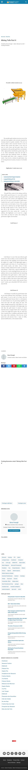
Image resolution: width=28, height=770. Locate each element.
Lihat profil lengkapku (14, 530)
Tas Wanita (5, 678)
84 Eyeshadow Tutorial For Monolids (16, 596)
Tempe (3, 578)
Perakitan (4, 568)
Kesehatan (13, 560)
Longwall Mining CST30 (9, 179)
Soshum (16, 576)
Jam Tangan (5, 691)
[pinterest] (14, 365)
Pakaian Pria (5, 668)
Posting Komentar (5, 45)
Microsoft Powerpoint (16, 565)
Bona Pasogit (14, 522)
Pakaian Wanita (6, 681)
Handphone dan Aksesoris (9, 673)
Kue (3, 562)
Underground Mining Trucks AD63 (12, 181)
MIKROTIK (14, 562)
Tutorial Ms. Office (6, 581)
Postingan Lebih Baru (7, 503)
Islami (18, 557)
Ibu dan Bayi (5, 701)
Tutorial (15, 578)
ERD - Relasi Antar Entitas (14, 603)
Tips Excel (9, 578)
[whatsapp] (19, 365)
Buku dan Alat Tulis (7, 709)
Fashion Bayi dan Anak (8, 704)
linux (22, 584)
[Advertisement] (14, 20)
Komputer (20, 560)
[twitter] (8, 365)
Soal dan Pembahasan (7, 576)
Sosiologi (22, 576)
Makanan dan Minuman (8, 683)
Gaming (10, 557)
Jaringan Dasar (5, 560)
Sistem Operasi (16, 570)
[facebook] (3, 365)
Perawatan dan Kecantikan (9, 696)
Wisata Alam (15, 581)
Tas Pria (4, 688)
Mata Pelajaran (5, 565)
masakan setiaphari (15, 586)
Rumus (3, 570)
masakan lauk (5, 586)
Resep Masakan (16, 568)
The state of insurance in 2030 (15, 626)
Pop (9, 568)
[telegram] (24, 365)
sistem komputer (6, 589)
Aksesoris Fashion (7, 663)
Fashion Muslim (6, 676)
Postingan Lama (22, 503)
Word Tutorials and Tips (7, 584)
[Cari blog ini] (26, 2)
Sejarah (9, 570)
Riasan (23, 568)
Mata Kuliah (22, 562)
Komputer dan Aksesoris (8, 706)
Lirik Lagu (8, 562)
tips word (14, 589)
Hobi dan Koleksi (6, 699)
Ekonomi (4, 557)
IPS (14, 557)
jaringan (17, 584)
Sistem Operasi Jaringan (7, 573)
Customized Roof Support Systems (12, 177)
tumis (19, 589)
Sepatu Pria (5, 671)
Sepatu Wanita (6, 686)
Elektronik (4, 666)
